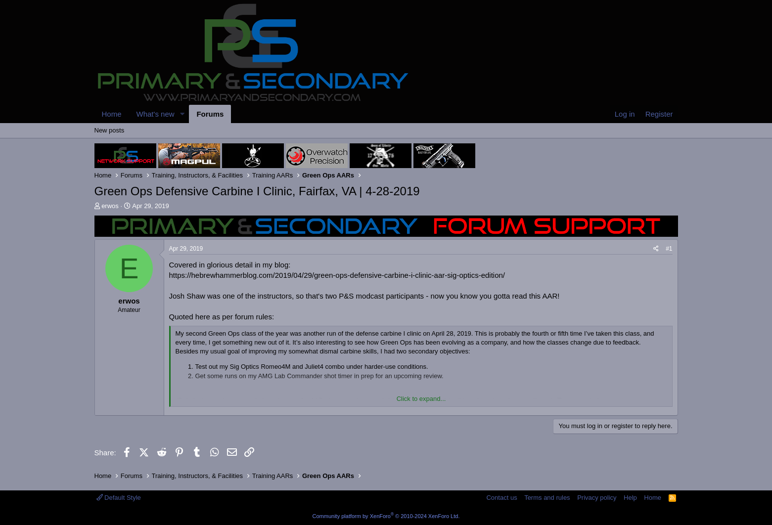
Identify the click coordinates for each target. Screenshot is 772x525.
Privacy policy (596, 497)
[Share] (656, 249)
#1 (669, 248)
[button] (182, 114)
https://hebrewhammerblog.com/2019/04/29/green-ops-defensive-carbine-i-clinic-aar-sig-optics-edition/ (337, 275)
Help (630, 497)
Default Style (118, 497)
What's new (155, 114)
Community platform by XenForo (386, 516)
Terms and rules (547, 497)
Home (112, 114)
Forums (210, 114)
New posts (109, 130)
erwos (110, 206)
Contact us (501, 497)
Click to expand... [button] (421, 398)
